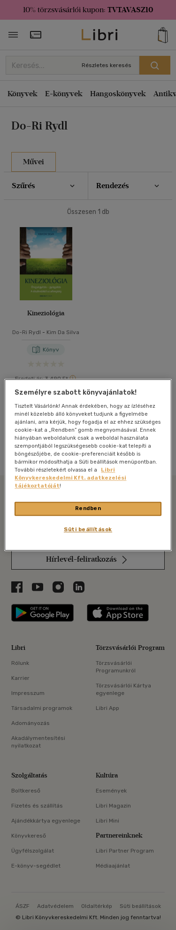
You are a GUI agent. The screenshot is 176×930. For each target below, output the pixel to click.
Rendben (88, 508)
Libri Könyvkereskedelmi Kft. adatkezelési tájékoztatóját (70, 478)
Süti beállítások (88, 529)
